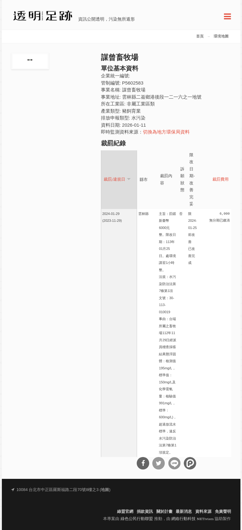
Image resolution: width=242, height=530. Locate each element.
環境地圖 (221, 36)
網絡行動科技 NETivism (192, 519)
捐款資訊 (145, 511)
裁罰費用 (220, 179)
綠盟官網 (125, 511)
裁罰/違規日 (117, 179)
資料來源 (203, 511)
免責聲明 (223, 511)
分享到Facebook (143, 463)
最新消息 (184, 511)
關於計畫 (164, 511)
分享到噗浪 (190, 463)
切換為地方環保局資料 (166, 132)
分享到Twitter (158, 463)
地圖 (105, 490)
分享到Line (174, 463)
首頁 (200, 36)
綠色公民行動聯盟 (137, 519)
